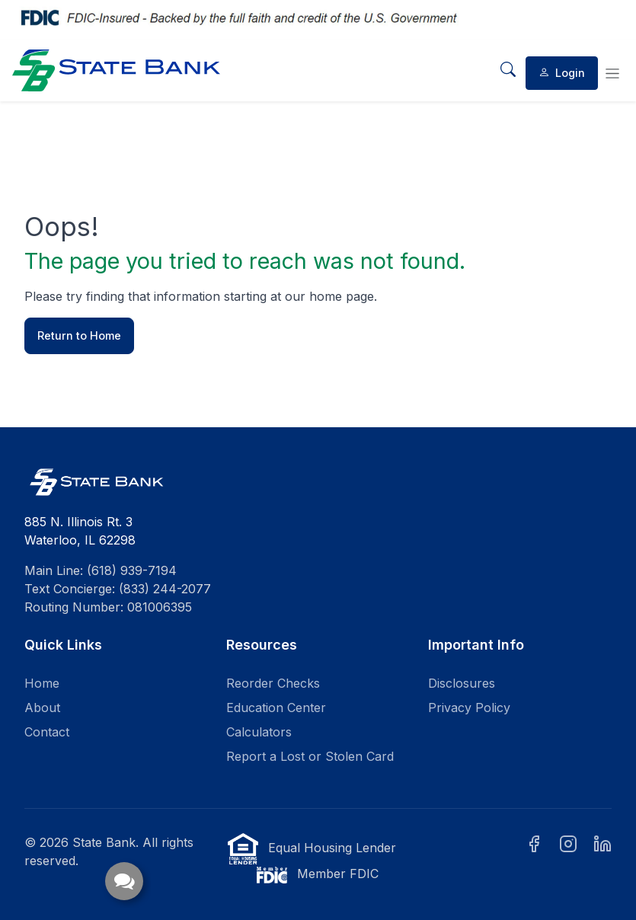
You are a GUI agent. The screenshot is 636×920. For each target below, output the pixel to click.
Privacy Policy (469, 707)
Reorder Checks (273, 683)
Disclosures (461, 683)
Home (41, 683)
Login (562, 72)
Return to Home (79, 335)
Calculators (259, 732)
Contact (46, 732)
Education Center (276, 707)
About (42, 707)
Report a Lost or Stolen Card (310, 756)
